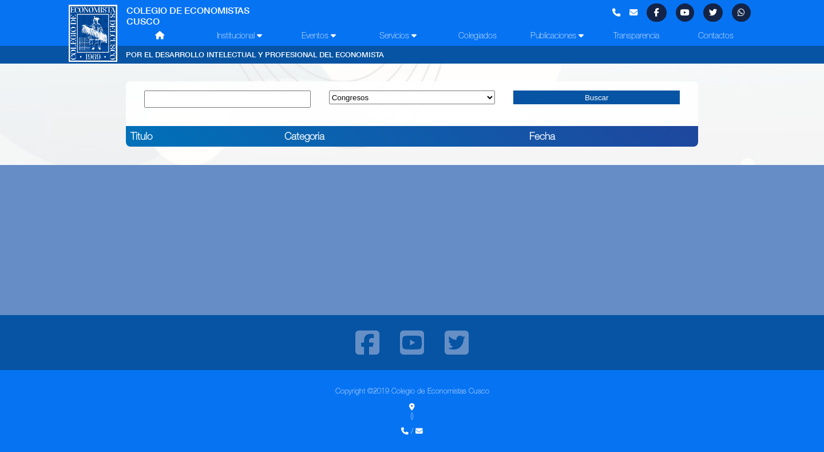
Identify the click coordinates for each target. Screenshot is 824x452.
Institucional (239, 35)
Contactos (716, 35)
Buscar (596, 97)
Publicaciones (557, 35)
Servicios (398, 35)
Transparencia (636, 35)
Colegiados (477, 35)
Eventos (319, 35)
